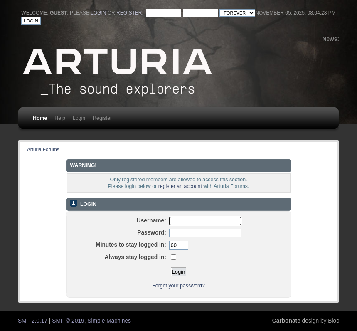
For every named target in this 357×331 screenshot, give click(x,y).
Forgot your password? (178, 286)
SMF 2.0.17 (32, 321)
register (129, 13)
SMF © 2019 (68, 321)
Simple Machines (109, 321)
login (98, 13)
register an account (180, 186)
